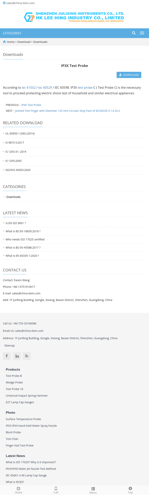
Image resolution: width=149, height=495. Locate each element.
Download (24, 42)
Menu (93, 490)
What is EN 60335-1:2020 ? (22, 255)
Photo (10, 412)
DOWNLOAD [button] (129, 75)
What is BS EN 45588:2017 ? (23, 247)
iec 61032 (29, 87)
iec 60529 (45, 87)
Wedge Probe (14, 382)
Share (18, 489)
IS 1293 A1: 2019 (15, 151)
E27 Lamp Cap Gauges (20, 402)
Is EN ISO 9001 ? (16, 223)
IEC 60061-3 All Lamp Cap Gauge (26, 475)
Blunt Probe (13, 432)
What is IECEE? (15, 482)
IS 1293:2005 (13, 161)
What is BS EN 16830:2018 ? (23, 231)
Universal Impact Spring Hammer (27, 395)
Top (130, 489)
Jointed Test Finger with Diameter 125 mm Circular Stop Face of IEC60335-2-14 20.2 (67, 111)
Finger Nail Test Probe (20, 445)
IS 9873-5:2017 (14, 142)
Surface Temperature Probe (23, 419)
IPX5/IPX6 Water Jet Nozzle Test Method (31, 469)
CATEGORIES (12, 33)
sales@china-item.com (20, 3)
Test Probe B (14, 376)
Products (13, 369)
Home (11, 42)
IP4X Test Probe (31, 105)
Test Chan (12, 439)
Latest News (15, 456)
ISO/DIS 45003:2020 (17, 170)
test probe (85, 87)
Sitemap (9, 345)
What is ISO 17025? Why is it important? (31, 462)
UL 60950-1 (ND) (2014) (20, 133)
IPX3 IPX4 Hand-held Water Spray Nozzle (31, 425)
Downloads (40, 42)
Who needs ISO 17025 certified (25, 239)
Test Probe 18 (14, 389)
